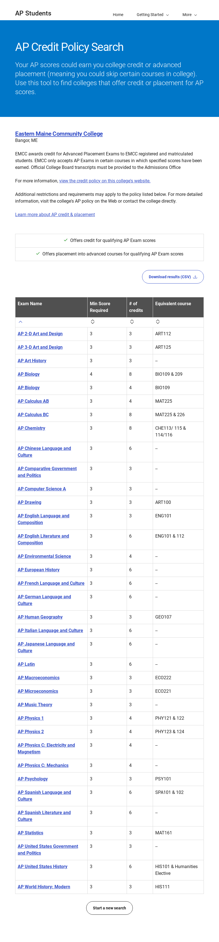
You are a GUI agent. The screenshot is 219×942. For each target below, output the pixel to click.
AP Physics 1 (31, 718)
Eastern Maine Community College (59, 133)
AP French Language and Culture (51, 583)
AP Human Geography (40, 617)
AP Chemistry (31, 428)
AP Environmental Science (44, 556)
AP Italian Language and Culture (50, 630)
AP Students (33, 13)
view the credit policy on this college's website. (104, 181)
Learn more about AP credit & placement (55, 214)
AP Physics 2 (31, 731)
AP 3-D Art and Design (40, 347)
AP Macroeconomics (39, 677)
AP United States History (42, 866)
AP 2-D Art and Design (40, 333)
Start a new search (109, 908)
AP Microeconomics (38, 691)
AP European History (39, 569)
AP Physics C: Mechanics (43, 765)
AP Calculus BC (33, 414)
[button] (190, 10)
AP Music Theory (35, 704)
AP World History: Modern (44, 886)
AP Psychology (33, 779)
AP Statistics (30, 832)
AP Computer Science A (42, 489)
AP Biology (29, 374)
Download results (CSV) (173, 276)
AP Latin (26, 664)
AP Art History (32, 360)
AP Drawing (29, 502)
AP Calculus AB (33, 401)
